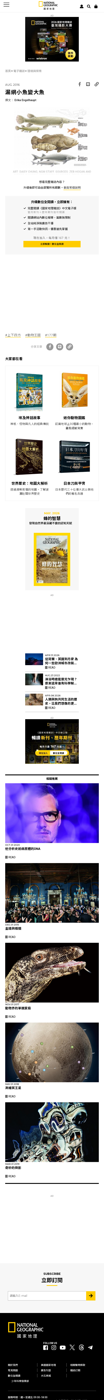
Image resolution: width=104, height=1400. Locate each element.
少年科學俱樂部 (20, 1381)
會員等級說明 (72, 187)
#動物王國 (33, 335)
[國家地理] (48, 9)
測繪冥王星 (13, 1088)
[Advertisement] (52, 301)
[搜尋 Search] (89, 6)
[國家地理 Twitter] (72, 1348)
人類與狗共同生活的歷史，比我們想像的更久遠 (61, 703)
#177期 (50, 335)
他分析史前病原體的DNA (22, 849)
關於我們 (13, 1365)
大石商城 (46, 1375)
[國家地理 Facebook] (45, 1348)
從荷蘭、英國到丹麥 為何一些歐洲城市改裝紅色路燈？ (61, 663)
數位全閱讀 (14, 1375)
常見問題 (13, 1370)
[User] (81, 6)
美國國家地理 (48, 1365)
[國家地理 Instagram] (53, 1348)
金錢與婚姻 (13, 928)
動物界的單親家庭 (18, 1008)
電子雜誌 (19, 71)
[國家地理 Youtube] (63, 1348)
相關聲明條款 (77, 1365)
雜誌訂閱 (75, 1370)
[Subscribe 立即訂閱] (90, 1295)
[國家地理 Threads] (81, 1348)
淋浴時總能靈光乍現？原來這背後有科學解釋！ (61, 683)
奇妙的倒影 (13, 1168)
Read (50, 667)
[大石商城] (96, 6)
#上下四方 (13, 335)
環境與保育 (34, 71)
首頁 (8, 71)
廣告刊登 (46, 1370)
